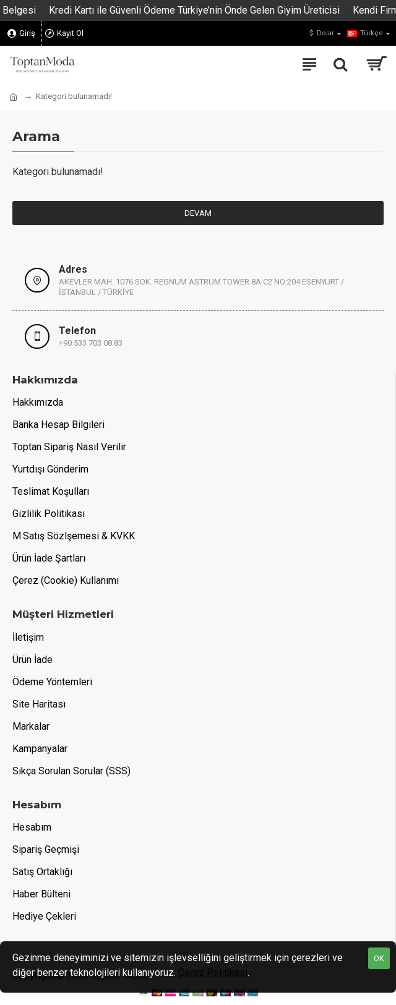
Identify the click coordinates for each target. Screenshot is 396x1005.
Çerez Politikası (213, 972)
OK (379, 958)
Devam (198, 213)
